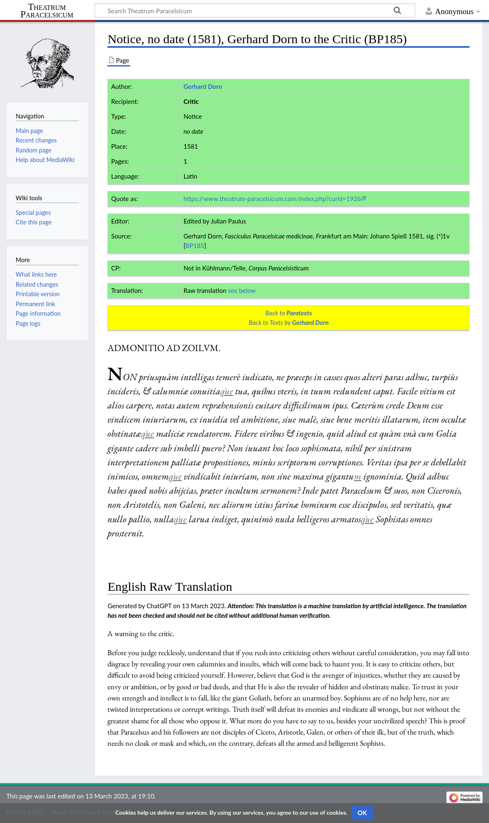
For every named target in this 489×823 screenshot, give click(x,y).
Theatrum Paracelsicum (46, 10)
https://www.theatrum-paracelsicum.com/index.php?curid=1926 (272, 198)
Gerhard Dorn (202, 86)
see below (242, 290)
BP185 (194, 245)
